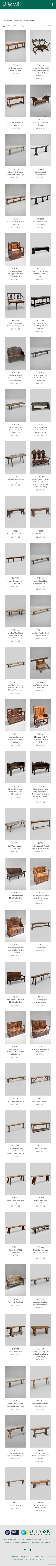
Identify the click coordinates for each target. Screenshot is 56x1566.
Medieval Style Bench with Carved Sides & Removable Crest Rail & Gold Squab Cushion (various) (40, 794)
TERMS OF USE (37, 1556)
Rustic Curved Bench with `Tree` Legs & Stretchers (40, 1252)
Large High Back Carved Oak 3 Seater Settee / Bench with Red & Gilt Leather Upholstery (40, 483)
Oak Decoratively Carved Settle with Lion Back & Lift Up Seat (15, 950)
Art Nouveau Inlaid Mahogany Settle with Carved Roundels (15, 273)
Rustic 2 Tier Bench (40, 1148)
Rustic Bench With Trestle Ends (15, 1251)
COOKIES (24, 1556)
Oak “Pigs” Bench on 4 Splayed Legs (15, 847)
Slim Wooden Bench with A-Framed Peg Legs (15, 1454)
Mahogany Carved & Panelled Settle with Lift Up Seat (16, 739)
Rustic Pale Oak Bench (15, 1302)
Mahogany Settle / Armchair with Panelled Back (40, 739)
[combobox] (20, 26)
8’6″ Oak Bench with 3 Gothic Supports (40, 223)
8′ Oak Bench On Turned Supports (15, 223)
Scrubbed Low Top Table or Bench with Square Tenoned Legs (40, 1354)
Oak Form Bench (40, 948)
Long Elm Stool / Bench (40, 534)
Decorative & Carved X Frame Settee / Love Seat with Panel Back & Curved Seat (40, 72)
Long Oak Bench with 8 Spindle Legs (16, 582)
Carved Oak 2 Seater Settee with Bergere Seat (15, 324)
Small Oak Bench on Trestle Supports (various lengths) (40, 1455)
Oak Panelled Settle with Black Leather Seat (15, 1001)
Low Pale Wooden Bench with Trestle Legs (40, 634)
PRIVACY (32, 1559)
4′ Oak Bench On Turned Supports (15, 123)
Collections (7, 20)
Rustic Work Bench (15, 1352)
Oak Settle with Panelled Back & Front (40, 1050)
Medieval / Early (20, 20)
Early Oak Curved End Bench (40, 123)
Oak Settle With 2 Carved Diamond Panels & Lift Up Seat (15, 1051)
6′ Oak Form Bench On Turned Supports (15, 69)
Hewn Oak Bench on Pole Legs (15, 480)
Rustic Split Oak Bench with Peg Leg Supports (40, 1303)
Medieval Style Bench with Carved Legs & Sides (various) (15, 791)
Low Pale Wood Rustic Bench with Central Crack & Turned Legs (15, 635)
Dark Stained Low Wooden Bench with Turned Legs (41, 377)
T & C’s (41, 1559)
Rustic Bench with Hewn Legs (15, 1201)
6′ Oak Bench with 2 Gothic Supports (40, 173)
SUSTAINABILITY (19, 1559)
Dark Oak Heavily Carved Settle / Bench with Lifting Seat (15, 377)
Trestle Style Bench (15, 1505)
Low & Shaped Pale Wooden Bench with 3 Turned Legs (40, 583)
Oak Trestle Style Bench (16, 1101)
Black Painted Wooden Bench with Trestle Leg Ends (40, 273)
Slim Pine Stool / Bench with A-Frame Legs (40, 1405)
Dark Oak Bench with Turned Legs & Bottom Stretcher (40, 325)
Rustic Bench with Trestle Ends (40, 1201)
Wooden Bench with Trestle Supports (41, 1506)
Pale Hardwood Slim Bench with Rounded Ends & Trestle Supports (15, 1150)
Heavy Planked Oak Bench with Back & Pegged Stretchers (40, 429)
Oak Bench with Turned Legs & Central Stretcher (40, 847)
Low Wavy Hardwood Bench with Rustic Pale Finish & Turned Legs (15, 687)
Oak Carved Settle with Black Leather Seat (16, 897)
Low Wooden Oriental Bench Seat (40, 686)
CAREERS (14, 1556)
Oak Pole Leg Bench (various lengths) (40, 1001)
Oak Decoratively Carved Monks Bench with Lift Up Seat (40, 898)
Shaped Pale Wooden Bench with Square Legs (15, 173)
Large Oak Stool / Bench (15, 534)
